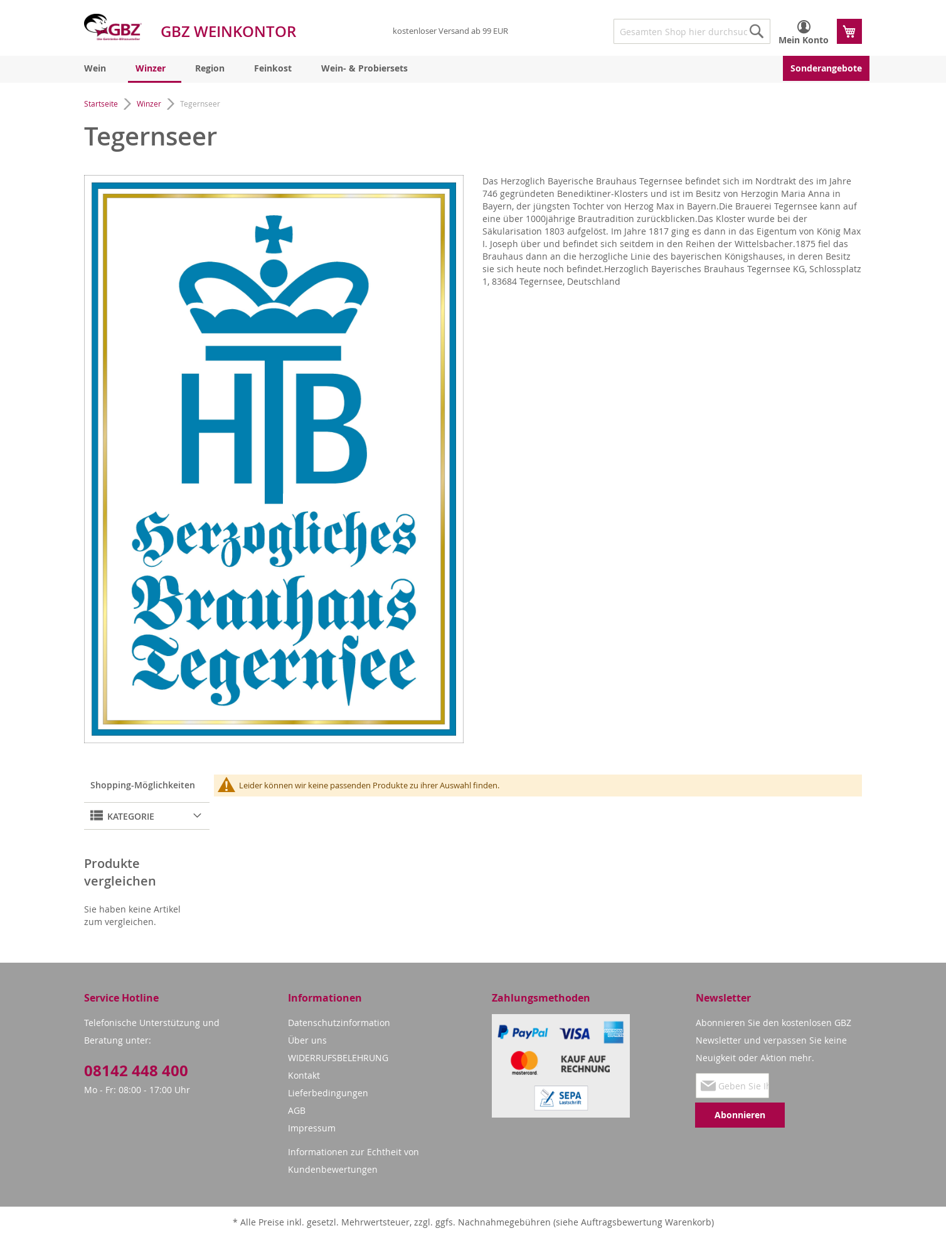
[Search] (756, 31)
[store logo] (113, 27)
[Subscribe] (740, 1115)
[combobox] (692, 31)
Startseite (102, 103)
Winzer (150, 103)
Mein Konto (804, 40)
